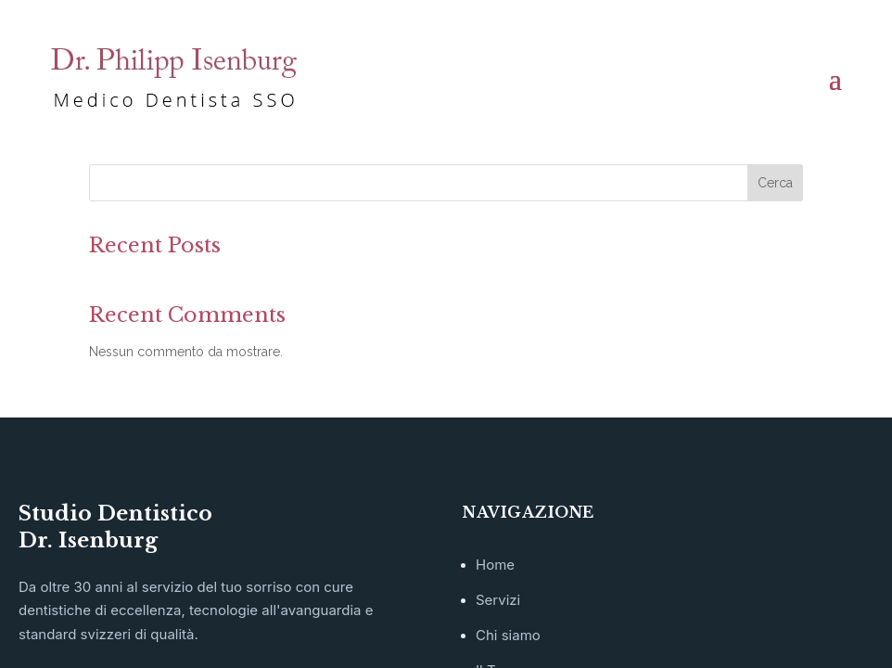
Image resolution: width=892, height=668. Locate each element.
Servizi (498, 600)
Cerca (775, 182)
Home (495, 564)
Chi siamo (508, 635)
